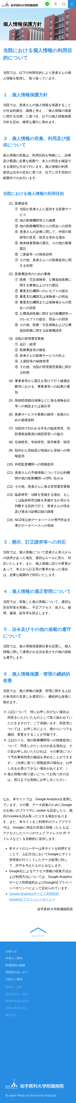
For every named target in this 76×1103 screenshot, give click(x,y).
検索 (63, 3)
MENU (71, 1)
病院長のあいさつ (16, 973)
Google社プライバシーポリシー (32, 899)
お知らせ (11, 952)
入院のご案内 (13, 980)
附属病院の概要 (15, 966)
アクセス (54, 3)
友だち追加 (46, 3)
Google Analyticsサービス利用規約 (34, 893)
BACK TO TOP (38, 932)
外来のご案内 (13, 959)
